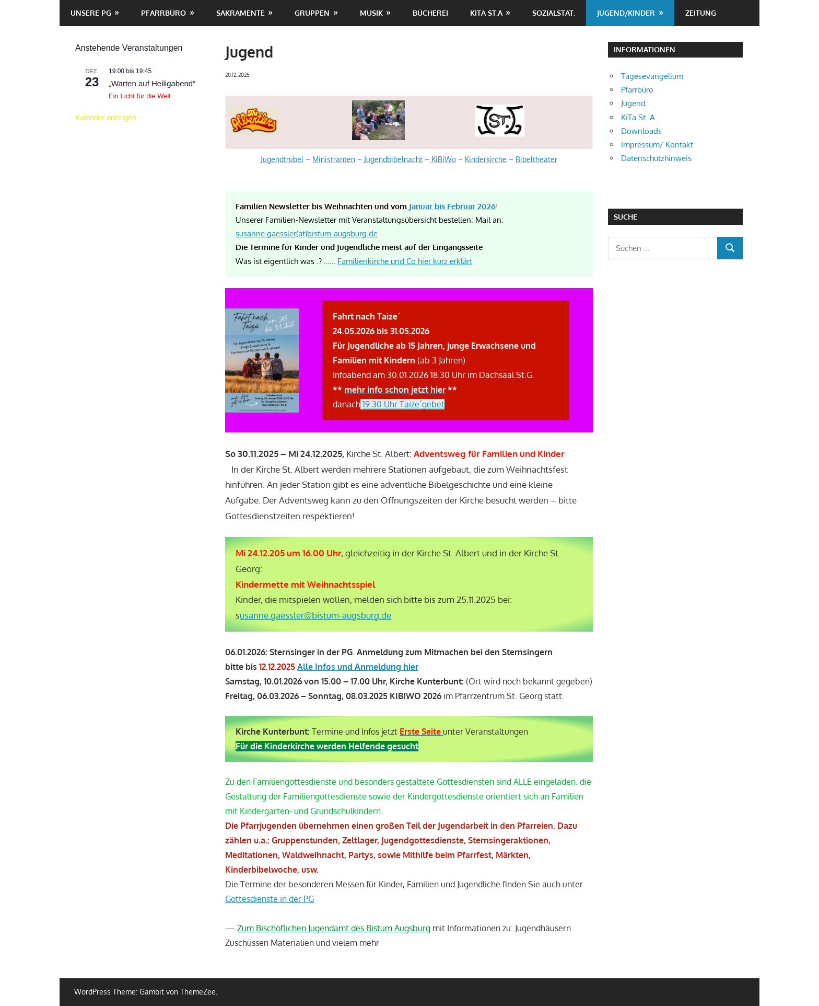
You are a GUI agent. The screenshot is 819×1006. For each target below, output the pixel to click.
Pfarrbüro (163, 12)
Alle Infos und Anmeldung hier (357, 666)
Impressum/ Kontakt (657, 145)
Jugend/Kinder (626, 12)
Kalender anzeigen (105, 117)
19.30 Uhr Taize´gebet (403, 404)
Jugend (633, 103)
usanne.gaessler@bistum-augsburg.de (315, 615)
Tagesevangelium (652, 76)
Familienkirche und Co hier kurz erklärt (404, 261)
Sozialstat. (553, 12)
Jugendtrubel (282, 159)
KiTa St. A (638, 117)
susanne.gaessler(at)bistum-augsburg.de (307, 233)
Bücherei (430, 12)
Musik (371, 12)
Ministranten (333, 159)
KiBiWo (442, 159)
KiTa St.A (486, 12)
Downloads (641, 131)
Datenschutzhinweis (656, 158)
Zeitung (700, 12)
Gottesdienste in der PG (269, 899)
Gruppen (312, 12)
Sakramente (240, 12)
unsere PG (91, 12)
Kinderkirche (486, 159)
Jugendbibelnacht (393, 159)
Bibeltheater (536, 159)
